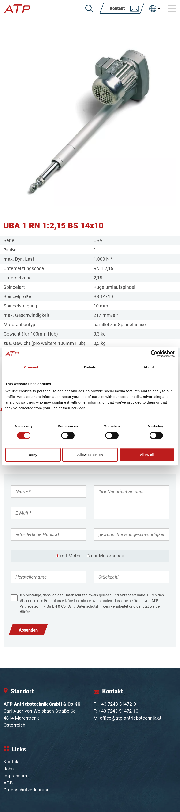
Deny (33, 455)
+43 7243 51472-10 (118, 711)
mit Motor (70, 556)
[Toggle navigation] (172, 8)
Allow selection (90, 455)
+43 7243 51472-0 (117, 704)
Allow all (147, 455)
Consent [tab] (31, 367)
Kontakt (12, 762)
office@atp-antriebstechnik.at (130, 718)
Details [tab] (90, 367)
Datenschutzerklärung (26, 790)
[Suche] (89, 9)
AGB (8, 783)
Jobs (9, 769)
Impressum (15, 776)
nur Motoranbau (107, 556)
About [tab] (149, 367)
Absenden (28, 630)
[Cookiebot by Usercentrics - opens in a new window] (154, 353)
